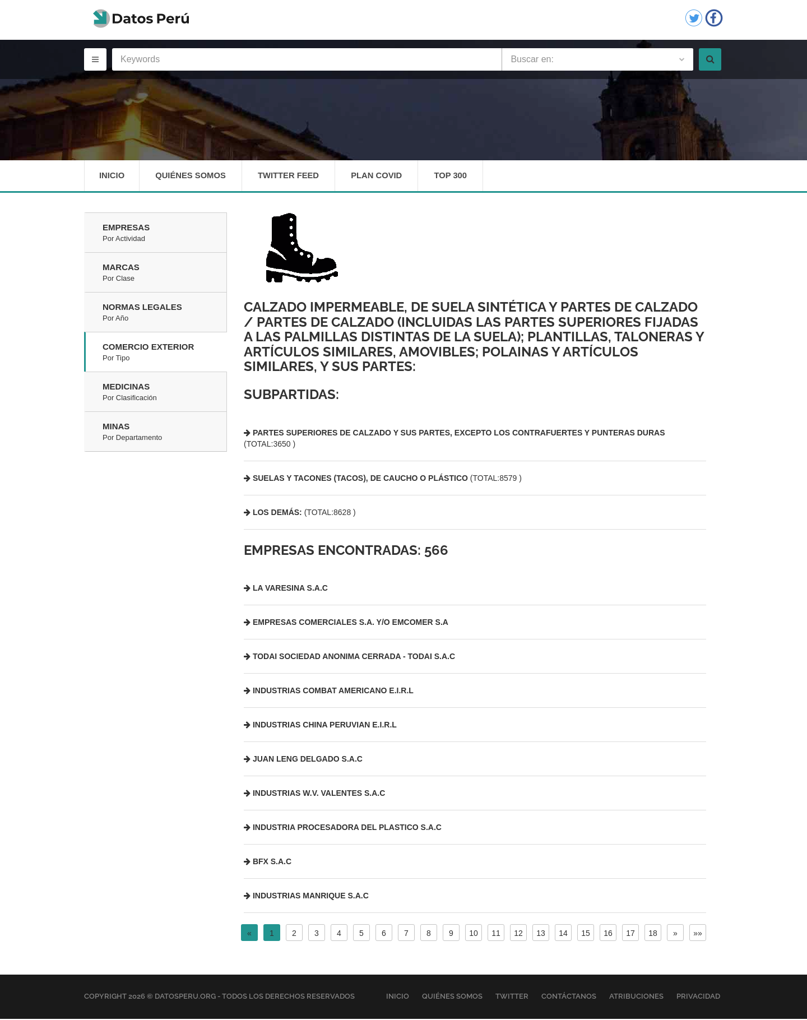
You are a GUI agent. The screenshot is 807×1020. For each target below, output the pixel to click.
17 (630, 934)
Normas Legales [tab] (164, 314)
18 (652, 934)
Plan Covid (382, 176)
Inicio (112, 176)
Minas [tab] (164, 433)
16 (608, 934)
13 (540, 934)
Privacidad (698, 998)
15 (585, 934)
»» (697, 934)
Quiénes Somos (192, 176)
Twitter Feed (292, 176)
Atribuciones (636, 998)
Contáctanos (568, 998)
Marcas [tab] (164, 274)
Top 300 (458, 176)
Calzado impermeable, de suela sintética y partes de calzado (471, 308)
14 (563, 934)
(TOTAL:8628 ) (300, 513)
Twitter (511, 998)
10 (473, 934)
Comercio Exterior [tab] (165, 354)
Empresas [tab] (164, 234)
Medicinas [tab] (164, 394)
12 (518, 934)
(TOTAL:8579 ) (383, 479)
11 (495, 934)
